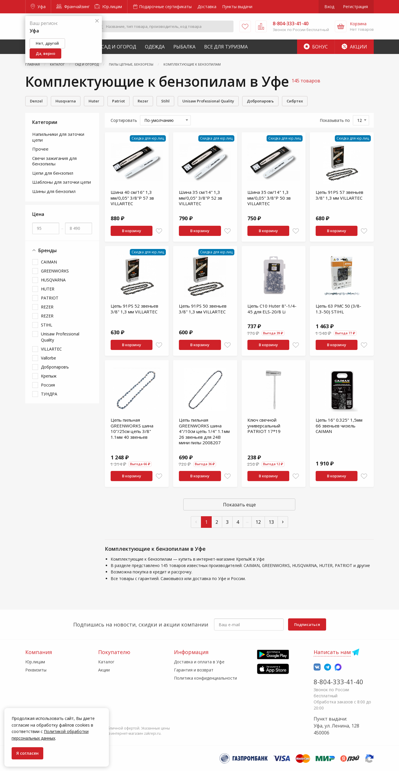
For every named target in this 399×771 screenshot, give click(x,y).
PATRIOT (49, 298)
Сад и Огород (118, 47)
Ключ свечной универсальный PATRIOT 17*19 (264, 425)
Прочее (40, 149)
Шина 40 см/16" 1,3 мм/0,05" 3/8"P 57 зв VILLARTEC (132, 197)
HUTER (47, 289)
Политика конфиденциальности (205, 678)
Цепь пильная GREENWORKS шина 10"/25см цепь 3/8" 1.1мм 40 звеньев (132, 428)
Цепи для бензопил (52, 173)
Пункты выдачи (237, 6)
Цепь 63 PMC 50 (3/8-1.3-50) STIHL (338, 309)
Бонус (316, 47)
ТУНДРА (49, 394)
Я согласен (27, 753)
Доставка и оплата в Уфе (199, 662)
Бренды (44, 251)
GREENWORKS (55, 271)
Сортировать (124, 120)
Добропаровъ (260, 101)
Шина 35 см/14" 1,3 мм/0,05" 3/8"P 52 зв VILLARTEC (200, 197)
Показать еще (239, 504)
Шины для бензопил (54, 191)
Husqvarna (65, 101)
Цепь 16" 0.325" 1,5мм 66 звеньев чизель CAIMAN (339, 425)
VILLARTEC (51, 349)
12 (258, 522)
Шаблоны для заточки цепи (61, 182)
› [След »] (283, 521)
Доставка (206, 6)
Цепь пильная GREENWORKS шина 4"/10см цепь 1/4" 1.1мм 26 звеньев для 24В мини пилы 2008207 (204, 431)
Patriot (118, 101)
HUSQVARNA (53, 280)
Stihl (165, 101)
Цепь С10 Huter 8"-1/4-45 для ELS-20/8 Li (271, 309)
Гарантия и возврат (193, 670)
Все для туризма (226, 47)
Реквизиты (35, 670)
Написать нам (332, 652)
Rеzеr (143, 101)
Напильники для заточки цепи (58, 137)
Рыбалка (184, 47)
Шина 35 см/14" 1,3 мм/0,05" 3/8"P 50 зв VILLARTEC (269, 197)
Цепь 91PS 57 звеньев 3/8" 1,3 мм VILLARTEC (339, 195)
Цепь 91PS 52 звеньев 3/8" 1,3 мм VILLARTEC (134, 309)
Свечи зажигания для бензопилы (54, 161)
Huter (94, 101)
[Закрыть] (97, 21)
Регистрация (355, 6)
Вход (329, 6)
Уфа (38, 6)
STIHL (46, 325)
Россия (48, 385)
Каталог (106, 662)
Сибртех (295, 101)
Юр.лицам (108, 6)
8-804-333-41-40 (338, 681)
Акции (354, 47)
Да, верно (45, 53)
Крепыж (49, 376)
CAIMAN (49, 262)
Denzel (36, 101)
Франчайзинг (73, 6)
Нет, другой (47, 43)
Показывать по (335, 120)
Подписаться (307, 624)
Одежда (155, 47)
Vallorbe (48, 358)
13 (271, 522)
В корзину (131, 230)
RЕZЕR (47, 316)
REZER (47, 307)
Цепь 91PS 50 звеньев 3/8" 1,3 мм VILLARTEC (203, 309)
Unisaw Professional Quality (208, 101)
